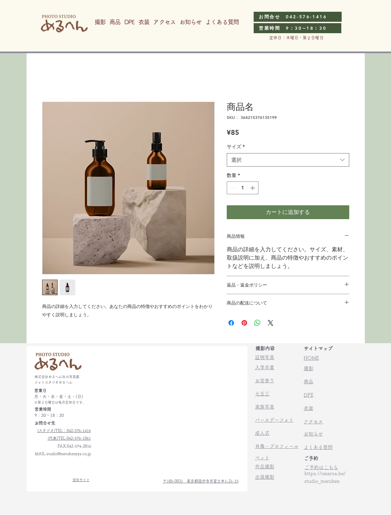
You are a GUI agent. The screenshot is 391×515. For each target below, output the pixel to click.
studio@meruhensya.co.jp (69, 454)
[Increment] (253, 188)
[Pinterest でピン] (244, 323)
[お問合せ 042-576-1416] (298, 17)
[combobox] (288, 160)
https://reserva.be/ (325, 473)
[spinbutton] (242, 188)
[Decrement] (232, 188)
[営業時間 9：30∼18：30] (297, 28)
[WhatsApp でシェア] (257, 323)
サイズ (236, 146)
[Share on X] (270, 323)
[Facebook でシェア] (231, 323)
